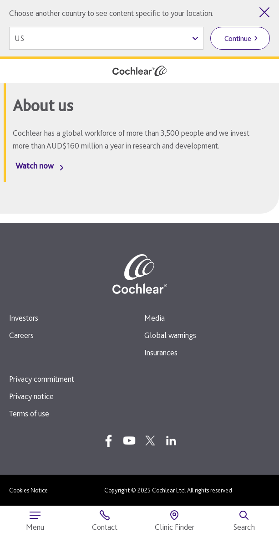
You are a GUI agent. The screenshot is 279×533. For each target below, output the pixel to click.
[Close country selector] (264, 12)
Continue (237, 38)
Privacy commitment (41, 379)
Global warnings (170, 335)
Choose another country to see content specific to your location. (111, 13)
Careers (21, 335)
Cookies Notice (28, 490)
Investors (23, 318)
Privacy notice (31, 396)
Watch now (34, 165)
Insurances (161, 352)
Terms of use (29, 413)
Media (154, 318)
